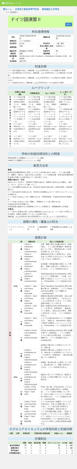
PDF (69, 24)
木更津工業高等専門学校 (27, 9)
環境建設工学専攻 (50, 9)
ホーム (7, 9)
